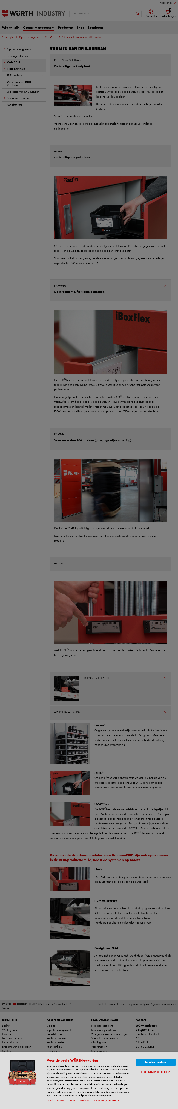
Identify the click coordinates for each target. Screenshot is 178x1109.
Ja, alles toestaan (156, 1062)
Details (50, 1100)
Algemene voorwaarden (106, 1100)
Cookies (72, 1100)
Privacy (60, 1100)
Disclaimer (85, 1100)
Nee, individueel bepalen (155, 1071)
